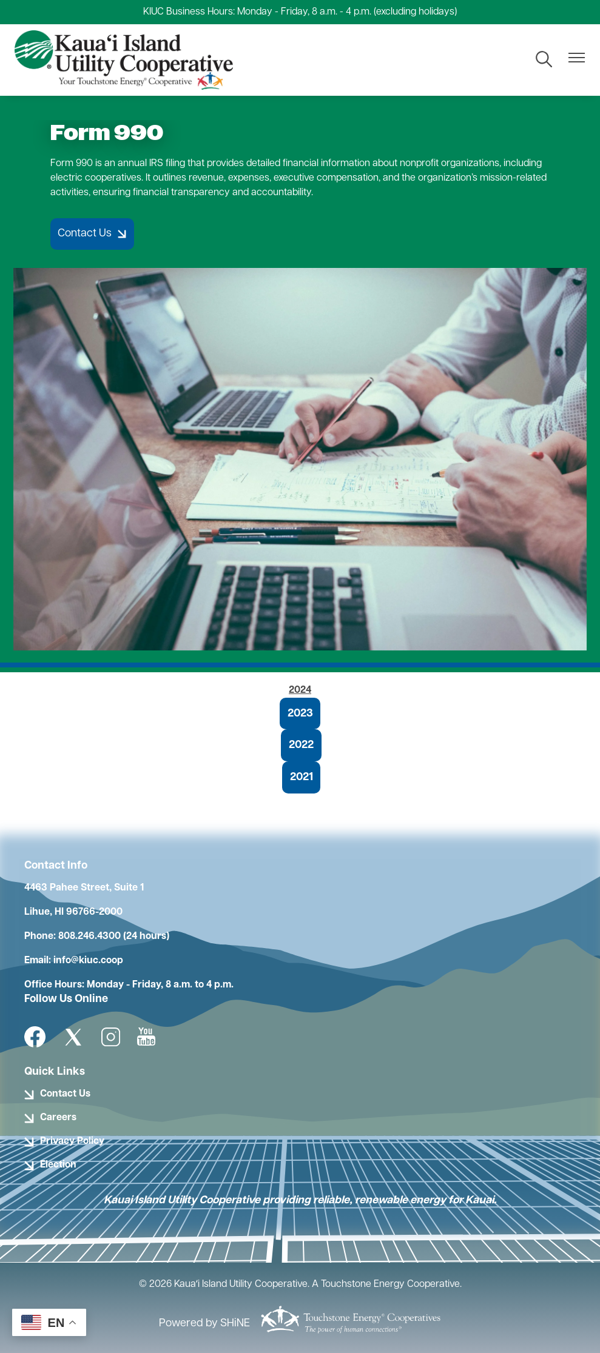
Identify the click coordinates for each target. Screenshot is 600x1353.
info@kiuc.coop (88, 961)
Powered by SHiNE (204, 1323)
